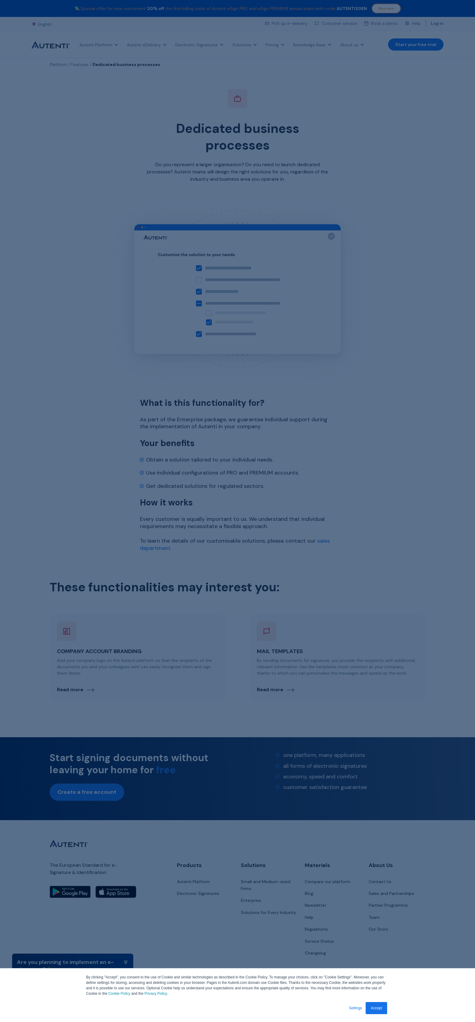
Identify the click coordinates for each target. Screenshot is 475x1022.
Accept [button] (376, 1008)
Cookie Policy (119, 994)
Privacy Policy (155, 994)
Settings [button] (355, 1008)
